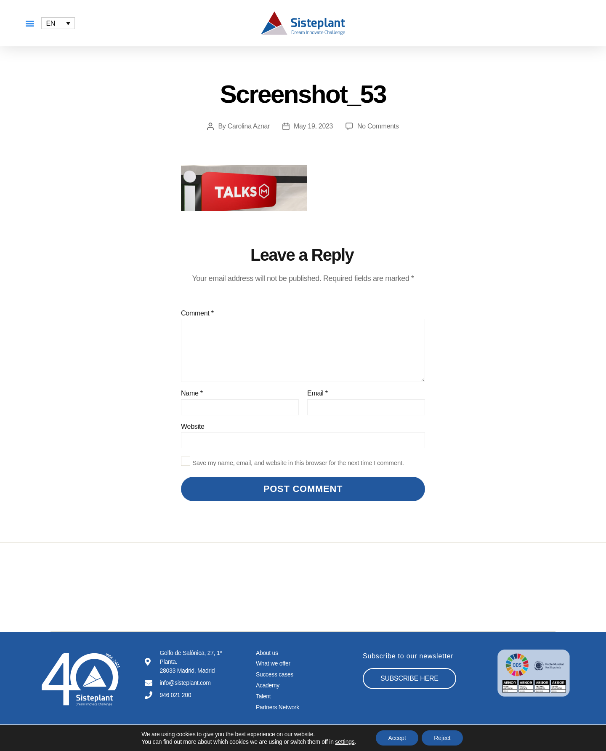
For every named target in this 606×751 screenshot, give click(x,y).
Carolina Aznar (248, 126)
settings (344, 741)
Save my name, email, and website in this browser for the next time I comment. (298, 462)
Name (192, 393)
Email (317, 393)
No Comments (378, 126)
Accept (397, 738)
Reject (442, 738)
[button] (30, 23)
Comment (197, 313)
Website (193, 426)
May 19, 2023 (313, 126)
